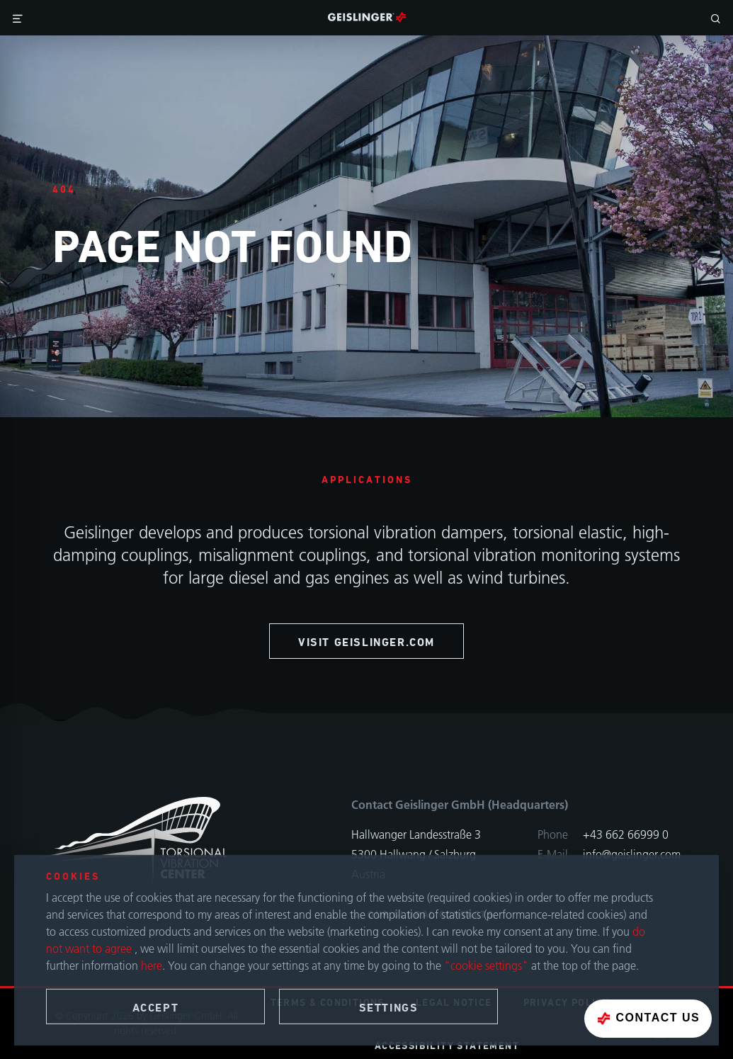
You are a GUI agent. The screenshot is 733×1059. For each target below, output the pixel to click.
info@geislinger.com (632, 854)
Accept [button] (155, 1008)
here (151, 966)
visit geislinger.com (366, 642)
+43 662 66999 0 (626, 834)
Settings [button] (389, 1008)
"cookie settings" (486, 966)
